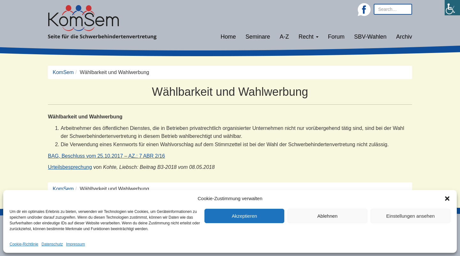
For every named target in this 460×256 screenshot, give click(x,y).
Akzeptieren (244, 216)
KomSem (63, 72)
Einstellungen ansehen (410, 216)
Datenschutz (52, 244)
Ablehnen (327, 216)
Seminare (258, 37)
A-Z (284, 37)
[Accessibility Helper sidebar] (452, 7)
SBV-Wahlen (370, 37)
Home (228, 37)
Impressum (75, 244)
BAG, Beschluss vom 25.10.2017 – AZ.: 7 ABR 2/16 (106, 156)
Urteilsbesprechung (70, 167)
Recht (308, 37)
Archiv (404, 37)
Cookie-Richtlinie (24, 244)
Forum (336, 37)
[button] (447, 198)
